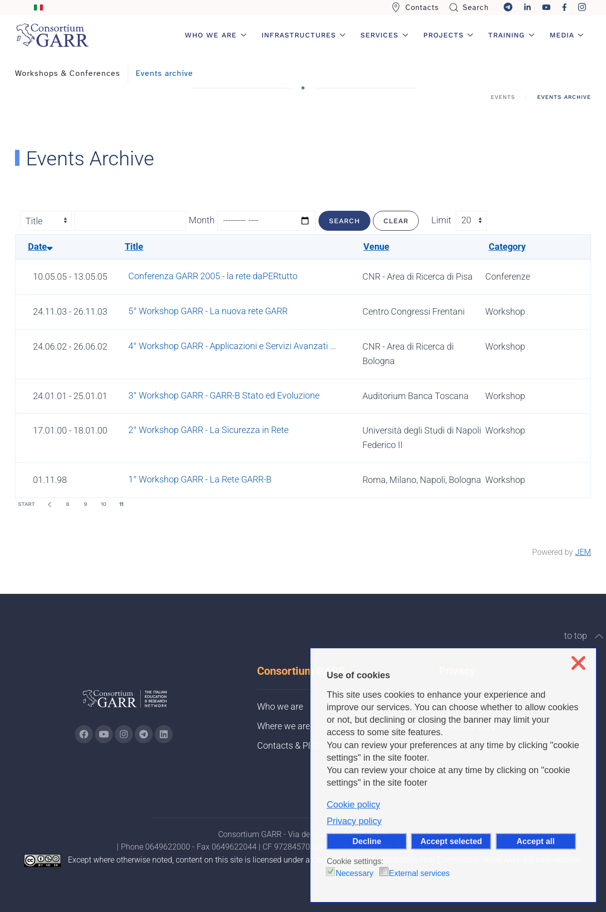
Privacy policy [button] (353, 821)
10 (103, 504)
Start (26, 504)
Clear (395, 221)
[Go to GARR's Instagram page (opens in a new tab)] (84, 734)
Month (202, 220)
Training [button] (511, 35)
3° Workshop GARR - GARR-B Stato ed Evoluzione (223, 395)
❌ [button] (578, 663)
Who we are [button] (216, 35)
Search (469, 7)
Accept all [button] (536, 841)
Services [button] (384, 35)
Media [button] (567, 35)
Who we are (280, 706)
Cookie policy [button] (353, 805)
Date (40, 246)
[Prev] (49, 504)
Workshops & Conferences (67, 73)
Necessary (354, 873)
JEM (583, 552)
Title (134, 246)
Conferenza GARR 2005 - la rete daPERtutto (213, 276)
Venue (376, 246)
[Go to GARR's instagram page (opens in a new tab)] (124, 734)
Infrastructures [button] (304, 35)
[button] (599, 636)
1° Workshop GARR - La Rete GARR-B (200, 479)
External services (419, 873)
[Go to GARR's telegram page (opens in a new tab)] (144, 734)
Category (507, 246)
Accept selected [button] (451, 841)
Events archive (164, 73)
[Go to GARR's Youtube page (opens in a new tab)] (104, 734)
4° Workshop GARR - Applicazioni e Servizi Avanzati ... (232, 346)
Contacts (415, 7)
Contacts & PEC (288, 745)
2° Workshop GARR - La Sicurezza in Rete (208, 430)
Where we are (283, 726)
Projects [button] (448, 35)
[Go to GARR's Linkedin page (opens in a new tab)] (164, 734)
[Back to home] (52, 35)
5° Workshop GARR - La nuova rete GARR (208, 311)
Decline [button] (366, 841)
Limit (441, 220)
